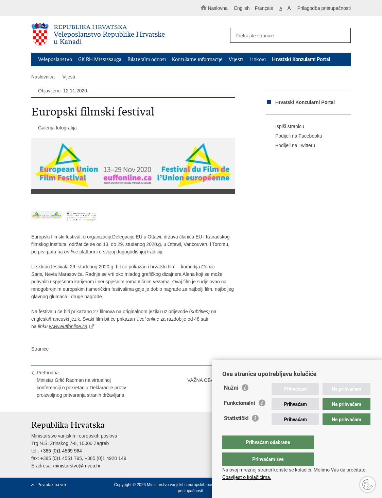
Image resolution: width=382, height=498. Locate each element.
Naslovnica (42, 76)
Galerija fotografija (57, 127)
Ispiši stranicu (285, 127)
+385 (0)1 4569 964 (61, 450)
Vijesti (236, 59)
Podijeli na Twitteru (290, 146)
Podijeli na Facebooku (294, 136)
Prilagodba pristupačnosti (324, 8)
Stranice (40, 349)
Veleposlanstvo (55, 59)
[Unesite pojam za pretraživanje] (287, 35)
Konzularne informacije (197, 59)
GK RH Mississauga (99, 59)
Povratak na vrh (51, 484)
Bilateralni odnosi (146, 59)
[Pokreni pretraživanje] (342, 35)
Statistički (236, 432)
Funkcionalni (239, 416)
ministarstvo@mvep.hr (77, 465)
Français (264, 8)
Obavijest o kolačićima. (246, 477)
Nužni (231, 401)
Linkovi (257, 59)
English (242, 8)
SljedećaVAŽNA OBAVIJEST (208, 376)
